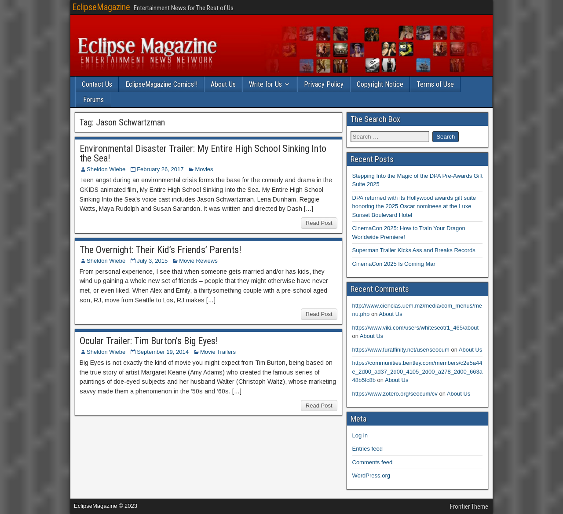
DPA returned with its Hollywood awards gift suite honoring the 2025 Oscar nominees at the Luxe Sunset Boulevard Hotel (414, 206)
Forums (93, 99)
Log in (360, 435)
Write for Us (265, 84)
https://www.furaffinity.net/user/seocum (401, 349)
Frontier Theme (469, 506)
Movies (204, 169)
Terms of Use (435, 84)
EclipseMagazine (101, 7)
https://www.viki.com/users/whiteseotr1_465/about (415, 327)
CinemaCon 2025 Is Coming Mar (393, 264)
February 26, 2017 (160, 169)
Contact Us (97, 84)
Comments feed (372, 462)
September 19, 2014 (163, 352)
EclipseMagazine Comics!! (161, 84)
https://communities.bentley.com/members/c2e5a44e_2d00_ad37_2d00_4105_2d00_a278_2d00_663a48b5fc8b (417, 371)
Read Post (319, 223)
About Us (223, 84)
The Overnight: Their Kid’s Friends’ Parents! (160, 249)
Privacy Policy (324, 84)
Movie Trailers (218, 352)
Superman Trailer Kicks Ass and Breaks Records (413, 250)
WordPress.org (371, 475)
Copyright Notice (380, 84)
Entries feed (367, 448)
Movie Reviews (198, 260)
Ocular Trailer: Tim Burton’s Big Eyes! (149, 340)
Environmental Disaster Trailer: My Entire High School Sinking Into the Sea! (203, 153)
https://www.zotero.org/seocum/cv (395, 393)
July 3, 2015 (152, 260)
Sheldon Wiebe (106, 169)
